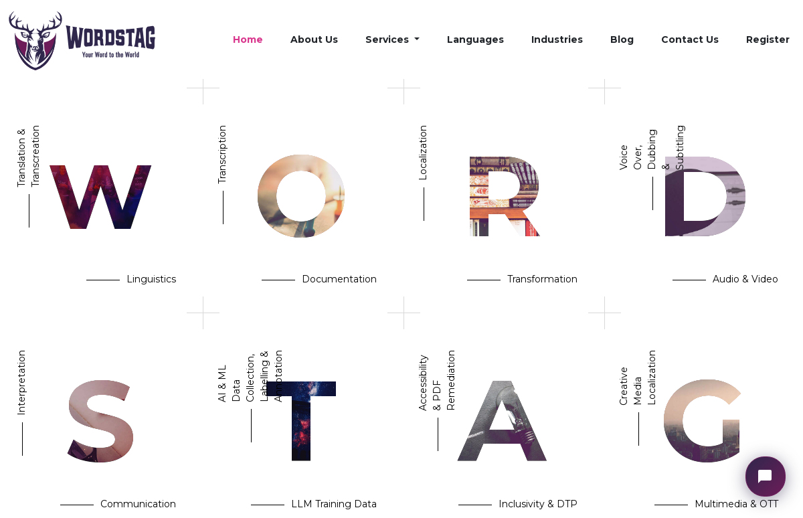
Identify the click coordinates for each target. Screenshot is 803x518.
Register (768, 39)
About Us (314, 39)
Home (248, 39)
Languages (475, 39)
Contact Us (690, 39)
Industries (557, 39)
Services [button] (388, 39)
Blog (622, 39)
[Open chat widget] (765, 476)
